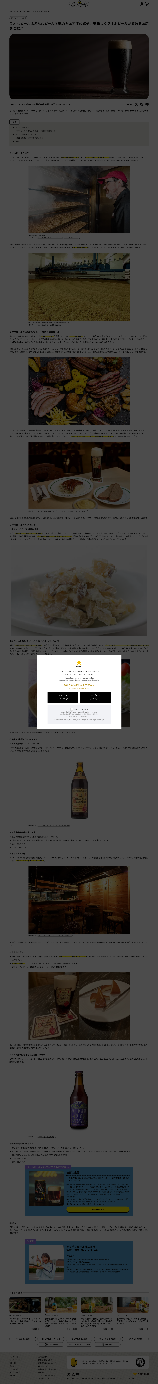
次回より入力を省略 (81, 709)
